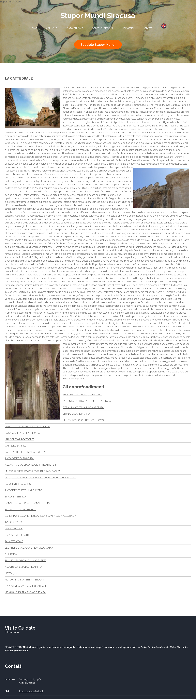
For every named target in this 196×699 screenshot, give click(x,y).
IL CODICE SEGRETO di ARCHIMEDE (23, 490)
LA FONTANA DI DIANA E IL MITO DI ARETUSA (87, 401)
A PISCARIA (11, 554)
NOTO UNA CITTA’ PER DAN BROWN (24, 579)
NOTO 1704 (11, 573)
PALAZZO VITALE (14, 541)
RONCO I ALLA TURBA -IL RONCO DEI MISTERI (29, 503)
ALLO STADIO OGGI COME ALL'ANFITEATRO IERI (30, 464)
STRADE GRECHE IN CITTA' (76, 413)
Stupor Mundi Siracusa (98, 16)
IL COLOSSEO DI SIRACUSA (19, 458)
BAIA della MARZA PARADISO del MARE (26, 586)
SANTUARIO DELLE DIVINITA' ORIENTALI (26, 452)
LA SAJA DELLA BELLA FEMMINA (22, 433)
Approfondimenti (102, 27)
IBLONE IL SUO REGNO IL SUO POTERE (25, 560)
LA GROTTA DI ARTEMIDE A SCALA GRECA (27, 426)
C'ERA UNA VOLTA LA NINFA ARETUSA (83, 407)
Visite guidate (74, 27)
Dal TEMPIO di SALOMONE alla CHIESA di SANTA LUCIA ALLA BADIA (40, 516)
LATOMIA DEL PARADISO (18, 484)
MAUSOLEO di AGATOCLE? (19, 439)
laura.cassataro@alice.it (31, 691)
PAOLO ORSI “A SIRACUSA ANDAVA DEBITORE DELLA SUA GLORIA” (40, 477)
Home (33, 27)
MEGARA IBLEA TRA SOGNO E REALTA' (25, 592)
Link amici (128, 27)
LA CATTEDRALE (13, 528)
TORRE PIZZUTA (13, 522)
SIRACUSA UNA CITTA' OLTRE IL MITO (82, 394)
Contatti (147, 27)
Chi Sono (51, 27)
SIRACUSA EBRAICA (15, 496)
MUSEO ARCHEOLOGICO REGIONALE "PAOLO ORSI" (32, 471)
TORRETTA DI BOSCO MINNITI (20, 509)
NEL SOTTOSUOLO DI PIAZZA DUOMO (83, 420)
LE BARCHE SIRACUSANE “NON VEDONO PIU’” (29, 547)
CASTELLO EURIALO (15, 445)
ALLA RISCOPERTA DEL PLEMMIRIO (23, 566)
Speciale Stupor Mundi (98, 44)
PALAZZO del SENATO (17, 535)
